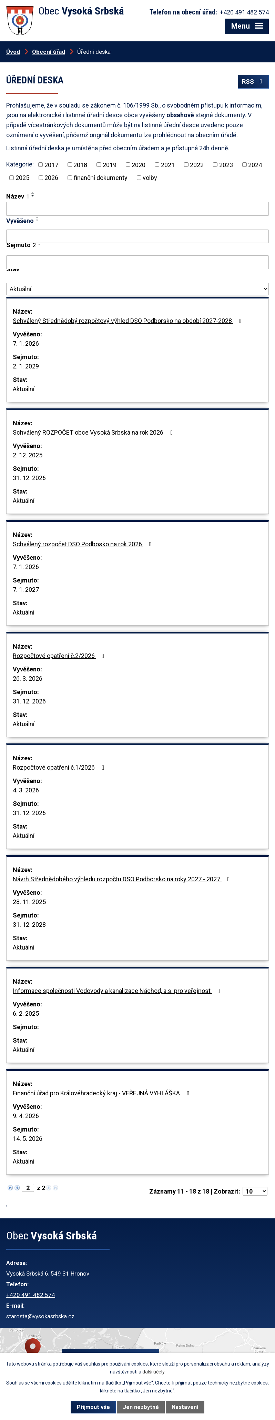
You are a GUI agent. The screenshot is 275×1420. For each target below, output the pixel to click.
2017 (51, 164)
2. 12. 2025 (27, 455)
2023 (226, 164)
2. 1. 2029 (26, 366)
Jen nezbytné (141, 1407)
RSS (253, 81)
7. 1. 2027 (26, 589)
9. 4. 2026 (26, 1115)
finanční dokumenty (101, 177)
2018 (80, 164)
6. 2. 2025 (26, 1013)
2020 (138, 164)
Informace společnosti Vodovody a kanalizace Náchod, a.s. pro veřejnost (118, 990)
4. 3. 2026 (26, 790)
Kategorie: (20, 164)
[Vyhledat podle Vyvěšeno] (137, 236)
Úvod (13, 51)
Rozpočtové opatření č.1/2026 (60, 767)
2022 (197, 164)
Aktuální (23, 389)
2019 (109, 164)
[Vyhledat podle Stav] (137, 289)
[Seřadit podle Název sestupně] (33, 195)
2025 (22, 177)
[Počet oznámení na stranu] (255, 1191)
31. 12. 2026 (29, 477)
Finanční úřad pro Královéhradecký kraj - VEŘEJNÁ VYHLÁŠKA (102, 1093)
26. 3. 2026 (27, 678)
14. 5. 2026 (27, 1138)
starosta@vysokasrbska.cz (40, 1316)
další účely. (153, 1372)
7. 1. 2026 (26, 343)
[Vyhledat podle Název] (137, 209)
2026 (51, 177)
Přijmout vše (93, 1407)
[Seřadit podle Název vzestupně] (33, 193)
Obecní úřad (48, 51)
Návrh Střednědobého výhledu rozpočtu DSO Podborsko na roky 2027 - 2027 (123, 879)
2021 (168, 164)
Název (17, 196)
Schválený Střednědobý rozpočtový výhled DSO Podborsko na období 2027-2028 (128, 320)
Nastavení (185, 1407)
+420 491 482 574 (30, 1294)
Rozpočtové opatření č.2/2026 (60, 655)
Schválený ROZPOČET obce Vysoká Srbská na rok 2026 (94, 432)
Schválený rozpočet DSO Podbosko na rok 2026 (83, 544)
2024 (255, 164)
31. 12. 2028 (29, 924)
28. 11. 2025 (29, 901)
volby (150, 177)
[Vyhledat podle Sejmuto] (137, 262)
